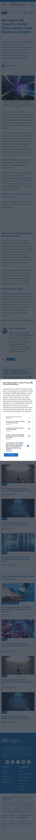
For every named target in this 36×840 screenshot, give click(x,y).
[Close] (32, 383)
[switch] (28, 422)
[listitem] (18, 417)
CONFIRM (11, 455)
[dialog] (18, 420)
